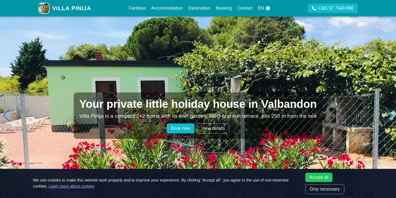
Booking (224, 8)
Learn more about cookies (71, 186)
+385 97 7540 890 (332, 8)
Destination (199, 8)
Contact (244, 8)
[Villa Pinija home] (64, 8)
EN (264, 8)
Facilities (137, 8)
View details (213, 128)
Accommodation (167, 8)
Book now (180, 128)
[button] (6, 115)
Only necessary (325, 189)
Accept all (318, 177)
